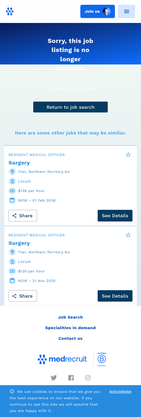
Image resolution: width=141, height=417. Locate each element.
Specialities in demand (70, 327)
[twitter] (54, 377)
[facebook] (71, 377)
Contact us (71, 338)
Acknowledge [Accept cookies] (120, 391)
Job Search (70, 317)
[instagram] (87, 377)
